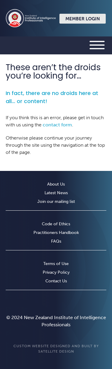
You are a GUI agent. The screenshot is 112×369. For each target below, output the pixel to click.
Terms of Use (56, 264)
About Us (56, 184)
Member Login (82, 19)
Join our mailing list (56, 202)
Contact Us (56, 281)
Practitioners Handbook (56, 233)
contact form (57, 125)
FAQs (56, 241)
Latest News (56, 193)
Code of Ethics (56, 224)
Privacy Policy (56, 272)
